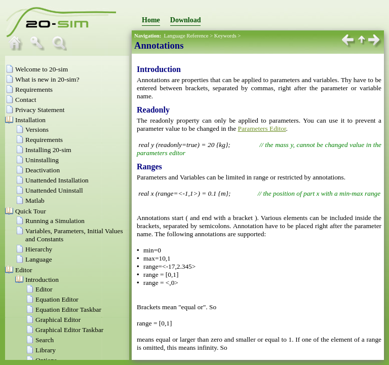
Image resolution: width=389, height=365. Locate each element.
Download (185, 20)
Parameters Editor (262, 128)
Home (151, 20)
